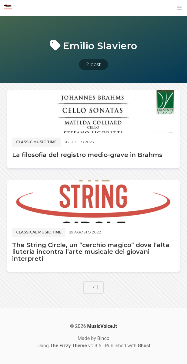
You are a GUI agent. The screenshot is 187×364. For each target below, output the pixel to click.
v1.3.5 (76, 346)
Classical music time (39, 232)
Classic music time (36, 142)
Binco (103, 338)
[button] (179, 8)
